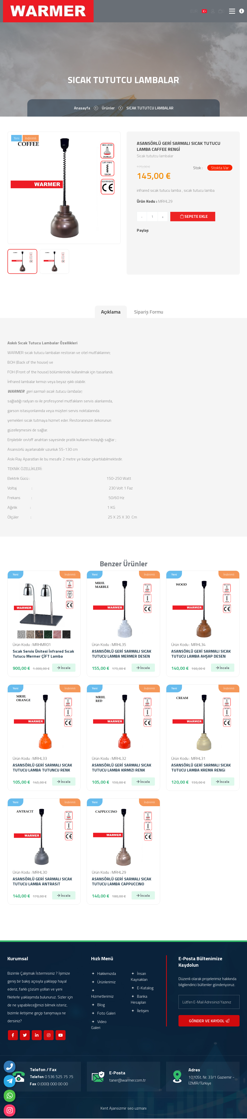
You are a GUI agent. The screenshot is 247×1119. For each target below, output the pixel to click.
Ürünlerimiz (103, 982)
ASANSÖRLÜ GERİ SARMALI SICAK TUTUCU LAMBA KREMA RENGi (201, 768)
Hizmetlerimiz (102, 994)
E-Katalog (142, 988)
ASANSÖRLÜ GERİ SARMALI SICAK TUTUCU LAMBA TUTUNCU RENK (42, 768)
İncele (64, 668)
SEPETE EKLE (194, 217)
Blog (98, 1005)
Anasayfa (81, 108)
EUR (194, 11)
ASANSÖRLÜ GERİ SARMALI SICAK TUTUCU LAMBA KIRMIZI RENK (121, 768)
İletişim (140, 1011)
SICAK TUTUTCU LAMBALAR (150, 108)
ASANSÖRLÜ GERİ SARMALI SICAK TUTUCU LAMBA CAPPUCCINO (121, 882)
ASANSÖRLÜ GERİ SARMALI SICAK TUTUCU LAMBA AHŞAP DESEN (201, 654)
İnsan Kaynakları (139, 977)
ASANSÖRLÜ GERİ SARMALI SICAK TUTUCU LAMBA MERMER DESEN (121, 654)
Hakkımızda (103, 974)
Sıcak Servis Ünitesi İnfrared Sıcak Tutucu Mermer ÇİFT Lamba (43, 654)
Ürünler (107, 108)
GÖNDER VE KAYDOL (209, 1021)
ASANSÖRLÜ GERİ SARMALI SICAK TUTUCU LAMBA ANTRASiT (42, 882)
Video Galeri (98, 1025)
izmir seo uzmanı (132, 1109)
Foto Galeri (103, 1014)
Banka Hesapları (139, 1000)
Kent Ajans (109, 1109)
